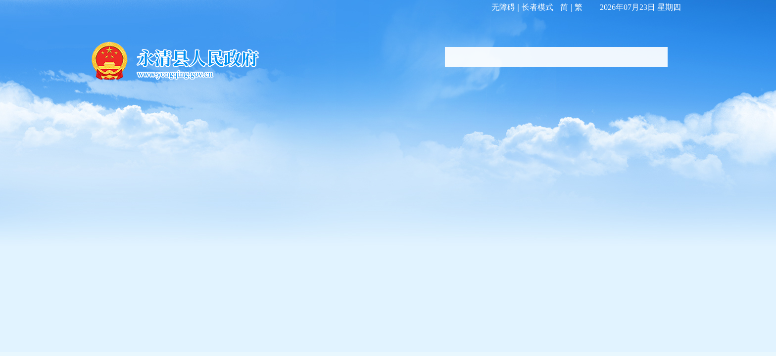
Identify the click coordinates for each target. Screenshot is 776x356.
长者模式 (537, 7)
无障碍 (503, 7)
